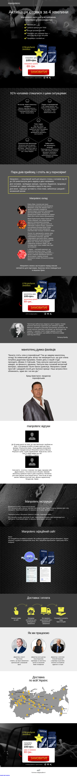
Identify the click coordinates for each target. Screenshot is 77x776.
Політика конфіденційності (38, 772)
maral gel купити (5, 775)
